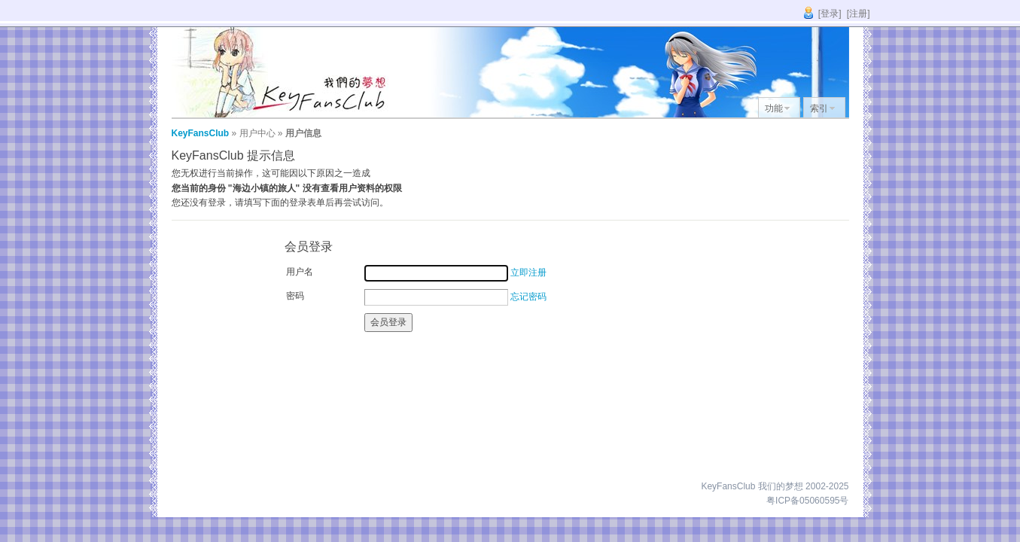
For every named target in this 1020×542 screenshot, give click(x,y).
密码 (295, 296)
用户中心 (257, 133)
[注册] (858, 13)
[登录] (830, 13)
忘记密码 (528, 296)
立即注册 (528, 272)
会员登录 (388, 322)
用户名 (299, 271)
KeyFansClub (201, 133)
